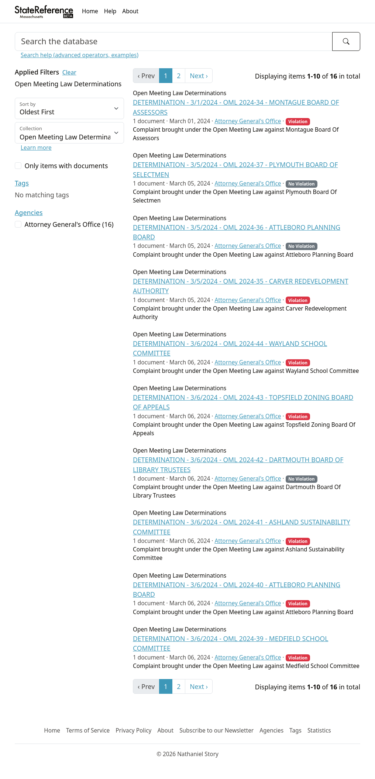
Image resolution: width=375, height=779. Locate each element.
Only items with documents (66, 165)
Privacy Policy (133, 730)
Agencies (29, 212)
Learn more (36, 148)
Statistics (319, 730)
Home (90, 11)
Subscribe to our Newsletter (216, 730)
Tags (22, 183)
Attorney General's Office (247, 121)
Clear (69, 72)
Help (110, 11)
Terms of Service (88, 730)
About (130, 11)
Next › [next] (199, 75)
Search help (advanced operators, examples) (79, 55)
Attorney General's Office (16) (68, 224)
